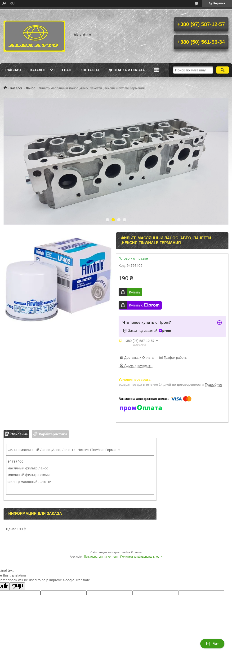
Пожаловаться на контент (101, 556)
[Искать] (222, 70)
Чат (212, 644)
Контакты (89, 70)
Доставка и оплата (127, 70)
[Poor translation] (17, 586)
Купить (134, 292)
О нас (65, 70)
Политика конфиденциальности (141, 556)
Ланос (30, 88)
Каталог (38, 70)
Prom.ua (136, 552)
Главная (13, 70)
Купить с (144, 305)
